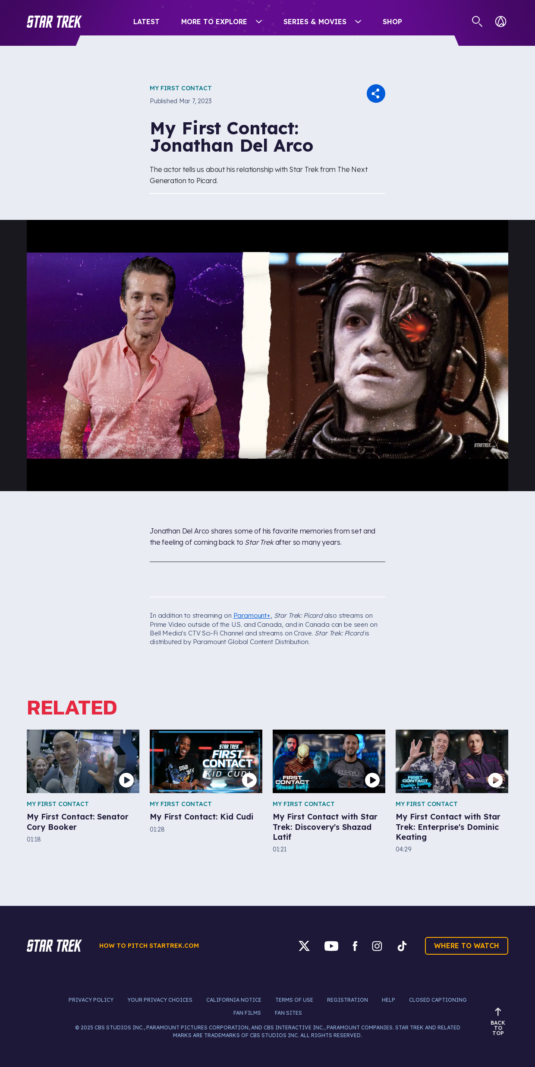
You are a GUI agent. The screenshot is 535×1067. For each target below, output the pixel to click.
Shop (392, 21)
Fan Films (247, 1013)
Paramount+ (252, 615)
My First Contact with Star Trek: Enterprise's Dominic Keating (448, 827)
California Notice (233, 1000)
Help (388, 1000)
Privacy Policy (91, 1000)
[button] (54, 22)
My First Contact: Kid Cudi (201, 817)
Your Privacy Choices (159, 1000)
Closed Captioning (438, 1000)
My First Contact (181, 88)
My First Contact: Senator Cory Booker (78, 822)
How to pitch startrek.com (149, 946)
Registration (347, 1000)
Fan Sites (288, 1013)
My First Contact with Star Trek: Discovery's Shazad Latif (325, 827)
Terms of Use (294, 1000)
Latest (146, 21)
